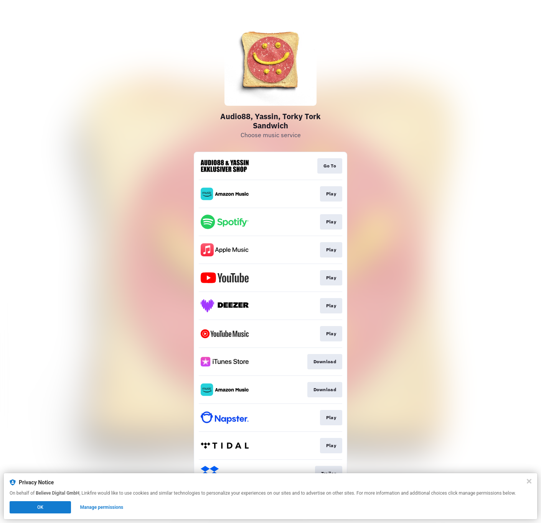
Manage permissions (102, 507)
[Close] (529, 481)
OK (40, 507)
